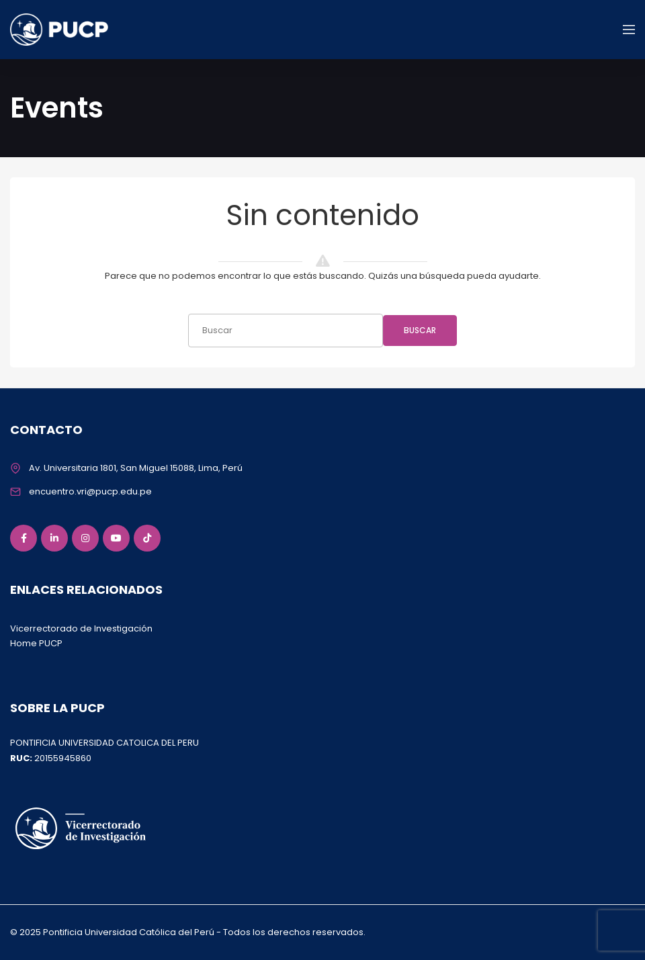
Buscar (420, 330)
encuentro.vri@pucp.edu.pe (90, 491)
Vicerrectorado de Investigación (81, 628)
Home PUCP (36, 643)
